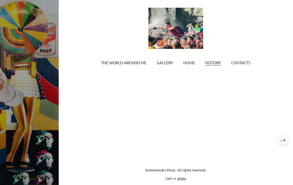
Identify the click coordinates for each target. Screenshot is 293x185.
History (213, 62)
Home (189, 62)
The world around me (123, 62)
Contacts (240, 62)
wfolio (181, 178)
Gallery (165, 62)
